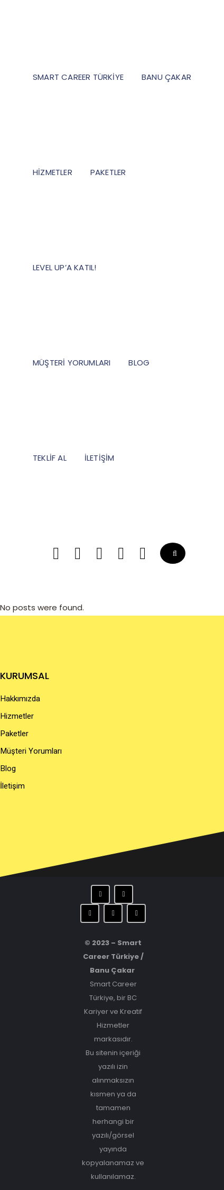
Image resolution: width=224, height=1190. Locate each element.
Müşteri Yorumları (31, 751)
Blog (8, 768)
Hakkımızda (20, 698)
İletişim (12, 786)
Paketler (14, 733)
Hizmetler (17, 716)
